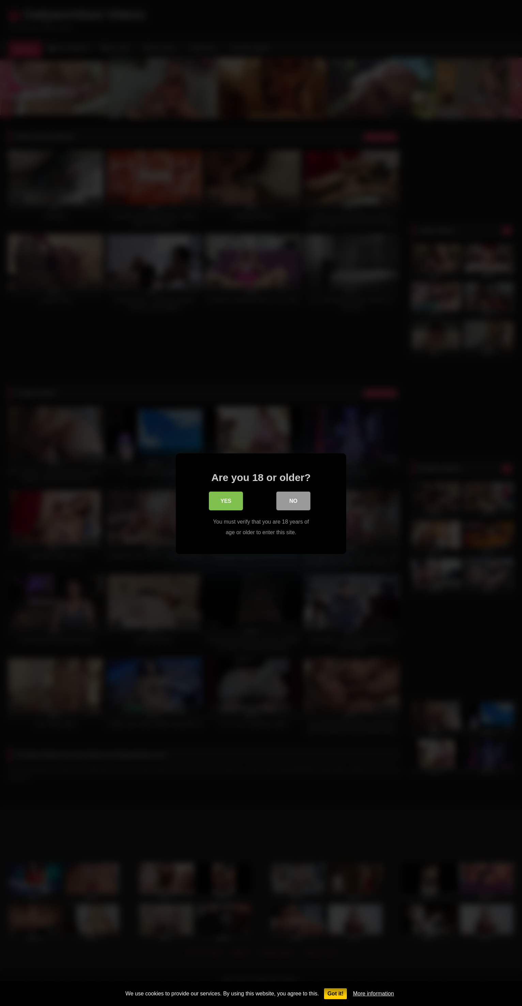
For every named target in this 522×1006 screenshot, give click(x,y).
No (293, 501)
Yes (225, 501)
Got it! (335, 993)
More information (373, 993)
